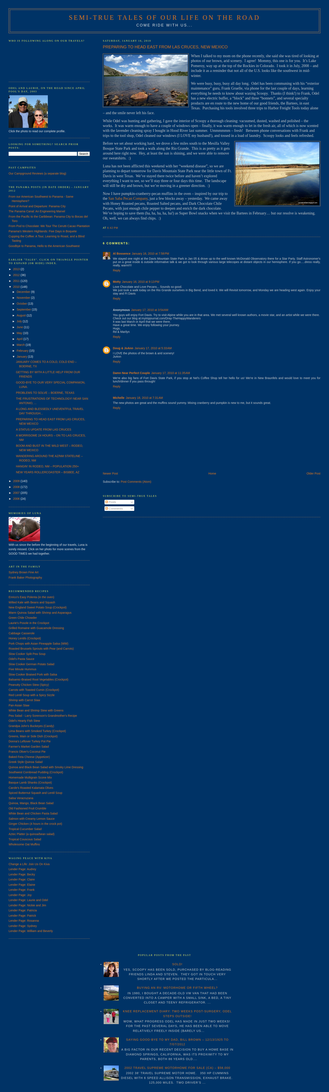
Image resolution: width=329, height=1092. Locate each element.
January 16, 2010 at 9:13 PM (140, 281)
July (20, 321)
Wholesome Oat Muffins (24, 844)
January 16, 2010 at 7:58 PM (150, 253)
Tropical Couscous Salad (25, 839)
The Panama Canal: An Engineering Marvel (37, 211)
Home (212, 473)
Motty (117, 281)
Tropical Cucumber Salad (25, 829)
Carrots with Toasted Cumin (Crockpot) (34, 689)
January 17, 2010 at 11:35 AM (170, 373)
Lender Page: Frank (22, 889)
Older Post (313, 473)
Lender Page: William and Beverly (31, 931)
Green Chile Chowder (23, 617)
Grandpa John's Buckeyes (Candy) (31, 726)
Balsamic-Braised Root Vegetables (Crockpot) (38, 679)
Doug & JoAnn (123, 348)
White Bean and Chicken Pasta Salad (33, 813)
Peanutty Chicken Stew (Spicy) (29, 684)
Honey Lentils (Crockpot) (25, 638)
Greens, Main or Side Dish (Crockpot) (33, 736)
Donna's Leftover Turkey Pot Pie (30, 741)
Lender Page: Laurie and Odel (28, 900)
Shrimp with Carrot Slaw (24, 700)
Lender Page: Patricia (23, 910)
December (24, 291)
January (22, 356)
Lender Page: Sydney (23, 926)
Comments (114, 508)
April (20, 339)
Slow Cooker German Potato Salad (31, 664)
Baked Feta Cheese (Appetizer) (29, 757)
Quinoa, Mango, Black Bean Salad (31, 803)
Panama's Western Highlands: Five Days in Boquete (43, 231)
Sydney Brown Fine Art (23, 572)
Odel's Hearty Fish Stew (24, 720)
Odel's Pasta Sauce (21, 659)
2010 (17, 286)
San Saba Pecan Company (128, 198)
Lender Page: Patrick (22, 915)
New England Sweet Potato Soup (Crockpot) (38, 607)
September (24, 309)
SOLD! (177, 964)
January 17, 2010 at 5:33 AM (153, 348)
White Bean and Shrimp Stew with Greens (36, 710)
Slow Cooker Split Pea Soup (27, 654)
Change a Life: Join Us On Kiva (29, 864)
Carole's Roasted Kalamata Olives (31, 787)
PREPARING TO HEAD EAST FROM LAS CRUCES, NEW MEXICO (165, 47)
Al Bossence (122, 253)
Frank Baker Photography (25, 577)
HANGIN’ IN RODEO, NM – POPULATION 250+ (47, 466)
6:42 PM (112, 227)
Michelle (118, 397)
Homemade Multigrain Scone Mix (30, 777)
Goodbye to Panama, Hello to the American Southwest (44, 246)
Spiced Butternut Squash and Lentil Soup (35, 793)
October (22, 303)
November (24, 297)
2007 (17, 492)
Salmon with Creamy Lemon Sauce (32, 818)
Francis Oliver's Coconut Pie (27, 751)
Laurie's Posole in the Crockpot (29, 623)
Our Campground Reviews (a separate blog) (37, 173)
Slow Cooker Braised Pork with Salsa (33, 674)
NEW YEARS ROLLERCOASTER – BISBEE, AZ (47, 472)
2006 (17, 498)
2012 (17, 275)
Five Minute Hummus (22, 669)
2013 (17, 269)
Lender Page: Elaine (22, 884)
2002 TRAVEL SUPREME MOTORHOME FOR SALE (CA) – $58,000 (177, 1068)
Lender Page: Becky (22, 874)
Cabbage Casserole (22, 633)
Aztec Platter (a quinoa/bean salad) (32, 834)
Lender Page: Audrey (22, 869)
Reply (116, 270)
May (20, 333)
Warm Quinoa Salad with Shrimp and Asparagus (40, 612)
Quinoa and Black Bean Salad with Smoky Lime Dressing (46, 767)
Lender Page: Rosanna (24, 920)
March (21, 344)
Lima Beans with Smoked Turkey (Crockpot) (37, 731)
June (20, 327)
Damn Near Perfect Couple (131, 373)
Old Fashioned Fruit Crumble (27, 808)
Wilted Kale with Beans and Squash (32, 602)
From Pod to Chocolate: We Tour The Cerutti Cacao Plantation (49, 226)
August (21, 315)
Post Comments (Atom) (136, 481)
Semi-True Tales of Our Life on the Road (164, 17)
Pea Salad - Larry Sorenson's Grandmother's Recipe (43, 715)
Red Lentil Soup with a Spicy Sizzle (32, 695)
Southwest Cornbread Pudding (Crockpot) (36, 772)
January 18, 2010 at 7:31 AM (144, 397)
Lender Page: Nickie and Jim (27, 905)
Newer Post (110, 473)
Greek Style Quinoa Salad (26, 762)
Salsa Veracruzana (21, 798)
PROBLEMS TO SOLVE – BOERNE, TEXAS (45, 392)
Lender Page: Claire (22, 879)
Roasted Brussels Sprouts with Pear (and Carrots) (41, 648)
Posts (110, 502)
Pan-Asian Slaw (19, 705)
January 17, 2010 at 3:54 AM (149, 310)
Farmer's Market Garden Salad (29, 746)
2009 (17, 481)
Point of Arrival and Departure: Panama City (37, 206)
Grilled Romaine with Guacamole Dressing (36, 628)
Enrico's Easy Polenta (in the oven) (31, 597)
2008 (17, 487)
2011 (17, 281)
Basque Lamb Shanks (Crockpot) (30, 782)
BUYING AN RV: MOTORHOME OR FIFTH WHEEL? (177, 987)
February (23, 350)
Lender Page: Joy (20, 895)
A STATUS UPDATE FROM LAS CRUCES (43, 429)
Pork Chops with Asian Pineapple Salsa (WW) (38, 643)
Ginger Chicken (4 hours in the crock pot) (35, 823)
